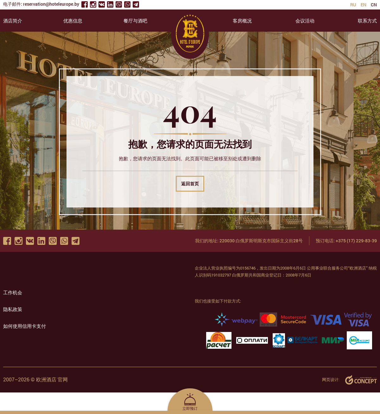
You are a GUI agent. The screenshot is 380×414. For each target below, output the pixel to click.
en (363, 4)
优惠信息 (72, 20)
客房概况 (242, 20)
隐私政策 (12, 309)
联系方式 (367, 20)
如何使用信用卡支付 (24, 326)
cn (374, 4)
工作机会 (12, 292)
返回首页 (190, 184)
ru (353, 4)
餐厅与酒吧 (135, 20)
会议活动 (304, 20)
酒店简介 (12, 20)
